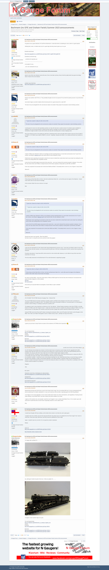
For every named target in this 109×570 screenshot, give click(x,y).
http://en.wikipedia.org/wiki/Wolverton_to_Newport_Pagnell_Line (38, 332)
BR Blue (27, 280)
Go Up (12, 535)
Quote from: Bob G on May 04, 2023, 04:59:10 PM (37, 269)
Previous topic (75, 31)
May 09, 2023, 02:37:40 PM (30, 320)
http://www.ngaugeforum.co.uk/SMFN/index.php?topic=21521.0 (37, 340)
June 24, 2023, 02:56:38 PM (30, 410)
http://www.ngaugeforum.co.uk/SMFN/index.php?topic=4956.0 (37, 374)
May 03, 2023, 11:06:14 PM (30, 41)
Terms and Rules (93, 566)
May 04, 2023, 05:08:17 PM (30, 200)
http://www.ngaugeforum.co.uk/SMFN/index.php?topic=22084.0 (37, 341)
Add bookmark (77, 35)
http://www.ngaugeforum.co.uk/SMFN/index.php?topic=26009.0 (37, 378)
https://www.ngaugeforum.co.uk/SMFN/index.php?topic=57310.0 (38, 382)
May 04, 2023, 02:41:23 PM (30, 95)
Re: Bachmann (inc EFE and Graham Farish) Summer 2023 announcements (41, 39)
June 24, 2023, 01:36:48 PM (30, 388)
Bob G (15, 175)
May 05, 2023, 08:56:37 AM (30, 266)
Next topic (82, 31)
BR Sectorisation (28, 281)
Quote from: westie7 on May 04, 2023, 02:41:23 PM (37, 120)
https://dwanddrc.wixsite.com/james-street (33, 431)
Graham (15, 71)
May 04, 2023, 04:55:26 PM (30, 143)
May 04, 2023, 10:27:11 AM (30, 72)
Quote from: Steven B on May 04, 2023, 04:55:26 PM (38, 203)
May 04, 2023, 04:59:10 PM (30, 176)
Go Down (13, 35)
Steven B (15, 142)
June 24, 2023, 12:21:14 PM (30, 347)
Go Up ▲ (98, 566)
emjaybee (15, 39)
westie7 (15, 93)
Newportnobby (17, 319)
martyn (15, 409)
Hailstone (15, 346)
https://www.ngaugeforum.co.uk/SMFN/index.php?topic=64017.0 (38, 84)
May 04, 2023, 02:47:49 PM (30, 117)
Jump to (65, 541)
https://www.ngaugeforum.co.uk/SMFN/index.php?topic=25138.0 (38, 429)
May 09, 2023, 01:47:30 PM (30, 295)
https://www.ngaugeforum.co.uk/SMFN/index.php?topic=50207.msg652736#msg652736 (42, 54)
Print (83, 35)
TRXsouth (16, 294)
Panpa (15, 243)
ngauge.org (37, 155)
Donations (92, 46)
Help (88, 566)
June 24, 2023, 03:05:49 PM (30, 437)
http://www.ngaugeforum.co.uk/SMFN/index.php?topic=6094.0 (37, 336)
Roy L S (15, 386)
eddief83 (15, 116)
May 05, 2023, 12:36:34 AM (30, 245)
